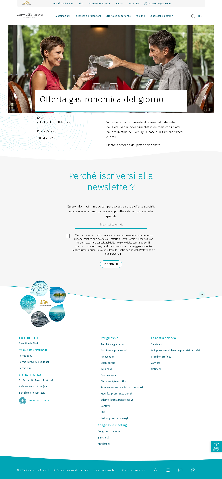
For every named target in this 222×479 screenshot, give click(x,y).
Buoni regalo (108, 362)
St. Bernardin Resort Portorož (36, 380)
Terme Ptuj (25, 368)
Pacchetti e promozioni (88, 15)
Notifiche (156, 369)
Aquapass (106, 369)
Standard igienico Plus (113, 381)
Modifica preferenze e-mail (116, 393)
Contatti (119, 3)
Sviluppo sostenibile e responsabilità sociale (176, 350)
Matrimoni (104, 443)
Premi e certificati (161, 356)
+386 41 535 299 (45, 138)
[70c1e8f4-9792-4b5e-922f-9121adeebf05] (111, 225)
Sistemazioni (63, 15)
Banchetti (103, 437)
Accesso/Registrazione (157, 3)
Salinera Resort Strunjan (33, 386)
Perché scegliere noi (63, 3)
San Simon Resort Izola (32, 392)
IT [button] (199, 15)
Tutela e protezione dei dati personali (122, 387)
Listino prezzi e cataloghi (115, 418)
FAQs (103, 412)
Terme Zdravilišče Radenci (34, 361)
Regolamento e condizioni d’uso (71, 470)
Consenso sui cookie (104, 470)
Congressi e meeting (161, 15)
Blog (81, 3)
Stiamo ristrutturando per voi (117, 399)
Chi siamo (156, 344)
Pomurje (140, 15)
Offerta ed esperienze (118, 15)
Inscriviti (111, 264)
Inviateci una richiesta (99, 3)
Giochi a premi (109, 375)
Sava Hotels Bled (28, 343)
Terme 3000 (25, 355)
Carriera (155, 362)
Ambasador (133, 3)
